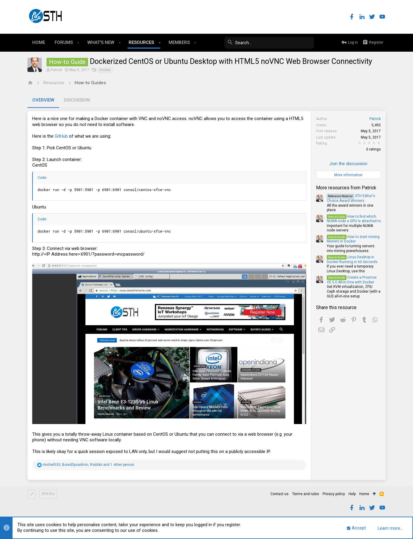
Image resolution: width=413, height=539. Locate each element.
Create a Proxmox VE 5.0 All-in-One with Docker (352, 279)
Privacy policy (334, 494)
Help (352, 494)
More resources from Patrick (346, 188)
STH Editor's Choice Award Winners (351, 198)
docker (105, 70)
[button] (78, 42)
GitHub (61, 136)
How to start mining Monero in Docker (353, 239)
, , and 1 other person (88, 465)
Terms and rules (305, 494)
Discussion (77, 100)
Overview (43, 100)
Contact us (279, 494)
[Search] (269, 43)
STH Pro (48, 494)
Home (364, 494)
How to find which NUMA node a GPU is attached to (354, 218)
